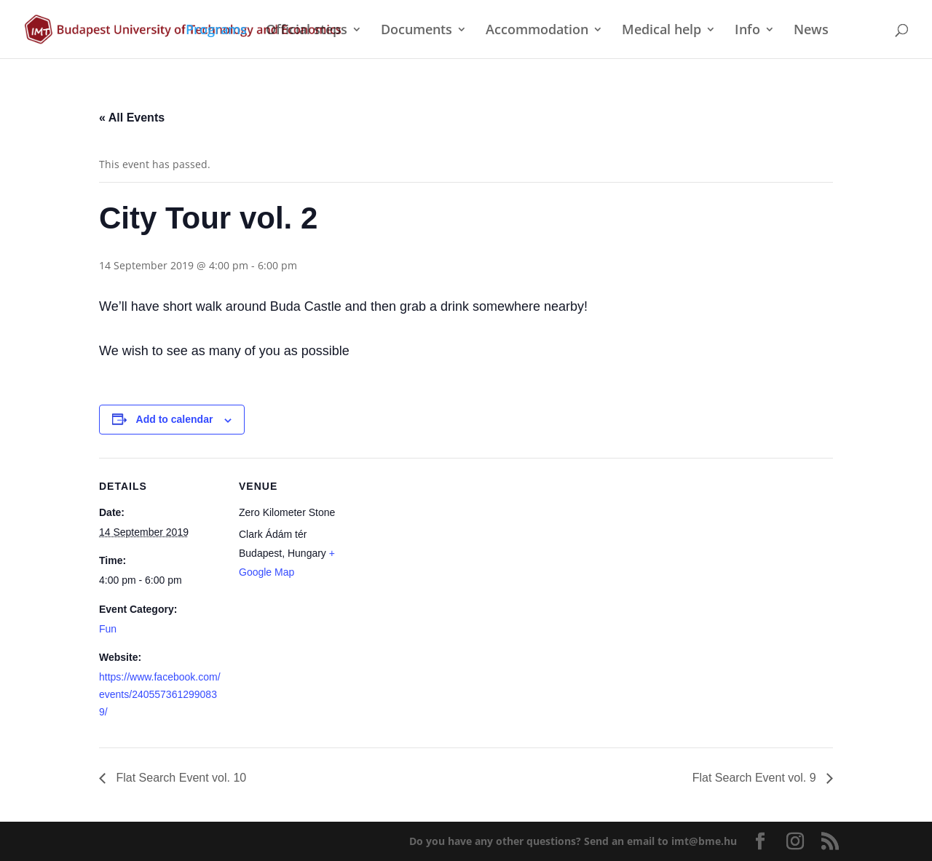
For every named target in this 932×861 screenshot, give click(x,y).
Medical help (661, 31)
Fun (107, 629)
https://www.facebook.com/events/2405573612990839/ (160, 694)
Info (747, 31)
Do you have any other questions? (573, 841)
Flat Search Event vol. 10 (179, 777)
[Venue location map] (455, 558)
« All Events (132, 117)
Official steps (306, 31)
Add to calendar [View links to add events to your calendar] (174, 419)
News (811, 31)
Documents (416, 31)
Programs (216, 31)
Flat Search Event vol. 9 (755, 777)
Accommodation (537, 31)
